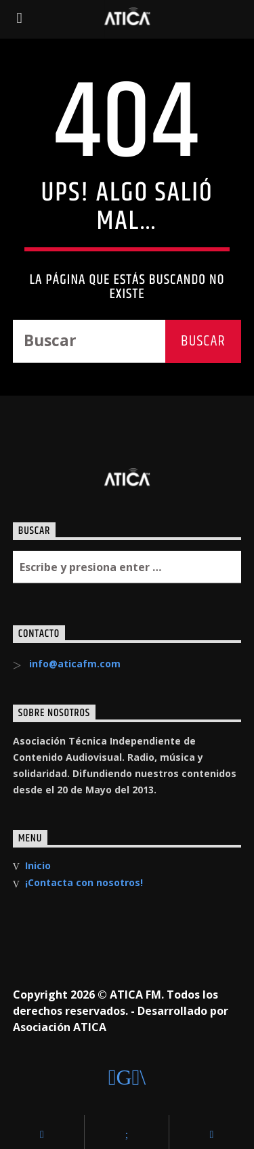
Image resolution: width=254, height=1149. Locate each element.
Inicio (38, 865)
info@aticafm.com (75, 663)
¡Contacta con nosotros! (84, 882)
